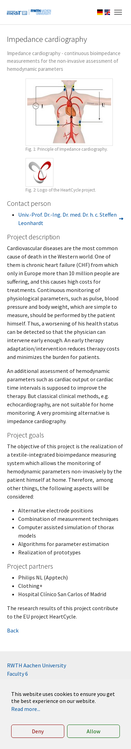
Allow (93, 731)
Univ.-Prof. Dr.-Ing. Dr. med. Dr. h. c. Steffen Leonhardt (67, 218)
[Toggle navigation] (118, 12)
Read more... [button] (25, 708)
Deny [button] (38, 731)
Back (13, 630)
